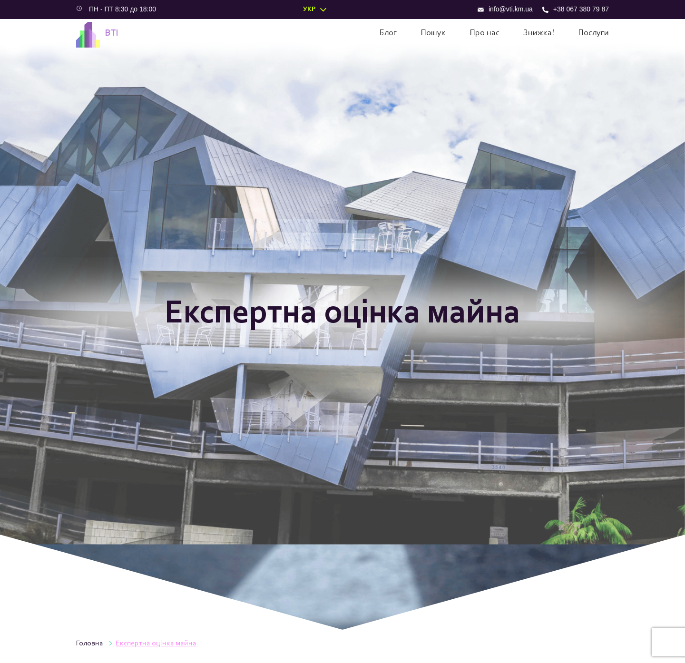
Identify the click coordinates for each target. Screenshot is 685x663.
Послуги (593, 33)
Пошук (433, 33)
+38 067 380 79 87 (575, 9)
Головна (89, 643)
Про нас (484, 33)
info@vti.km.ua (505, 9)
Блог (388, 33)
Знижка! (538, 33)
